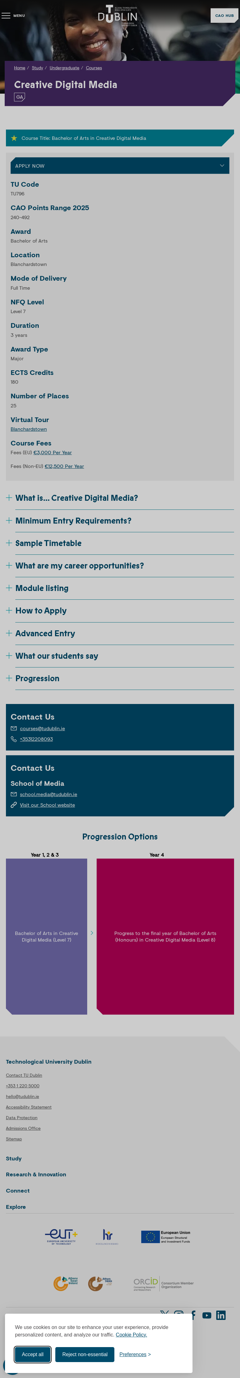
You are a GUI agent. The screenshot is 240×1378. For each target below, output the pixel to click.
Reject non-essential (85, 1354)
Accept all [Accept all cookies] (32, 1354)
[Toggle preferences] (135, 1354)
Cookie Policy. (131, 1334)
